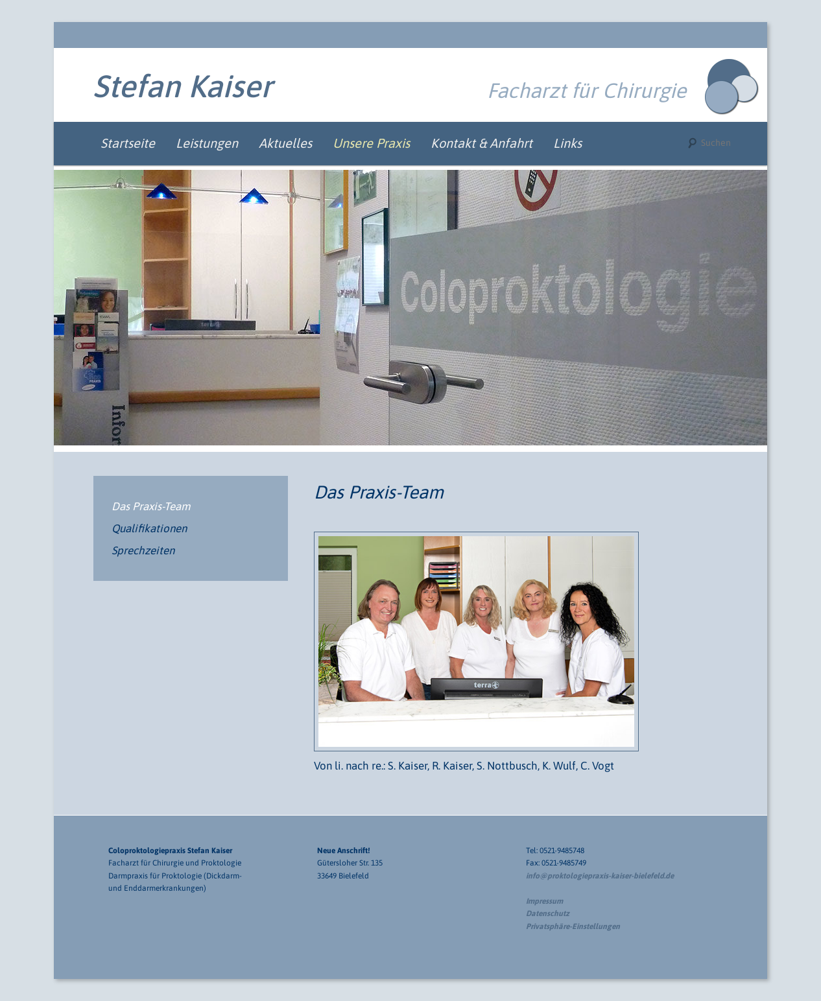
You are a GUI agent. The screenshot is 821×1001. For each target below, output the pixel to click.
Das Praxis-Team (151, 506)
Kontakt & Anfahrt (481, 142)
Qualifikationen (149, 528)
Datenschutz (547, 913)
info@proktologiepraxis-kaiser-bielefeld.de (600, 875)
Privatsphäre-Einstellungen (573, 926)
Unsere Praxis (371, 142)
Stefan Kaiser (182, 86)
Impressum (544, 901)
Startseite (128, 142)
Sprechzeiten (143, 550)
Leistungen (207, 142)
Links (567, 142)
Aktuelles (285, 142)
